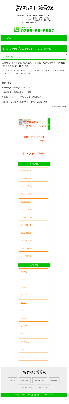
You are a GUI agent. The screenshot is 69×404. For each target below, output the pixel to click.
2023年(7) (24, 295)
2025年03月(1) (26, 217)
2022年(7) (24, 303)
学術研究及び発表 (26, 387)
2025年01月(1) (26, 225)
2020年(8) (24, 318)
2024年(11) (25, 287)
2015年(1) (24, 357)
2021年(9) (24, 310)
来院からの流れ (40, 380)
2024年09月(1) (26, 248)
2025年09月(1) (26, 186)
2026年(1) (24, 272)
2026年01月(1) (26, 171)
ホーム (12, 380)
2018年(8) (24, 334)
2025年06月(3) (26, 202)
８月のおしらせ (12, 57)
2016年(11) (25, 349)
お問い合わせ (43, 387)
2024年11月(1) (26, 233)
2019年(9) (24, 326)
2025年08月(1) (26, 194)
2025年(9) (24, 279)
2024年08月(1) (26, 256)
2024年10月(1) (26, 240)
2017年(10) (25, 342)
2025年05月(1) (26, 209)
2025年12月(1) (26, 178)
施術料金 (54, 380)
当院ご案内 (24, 380)
